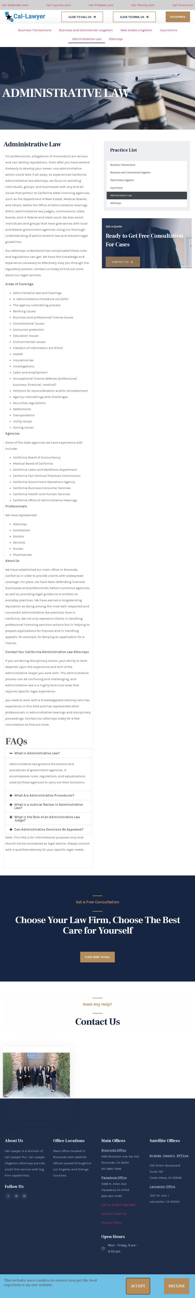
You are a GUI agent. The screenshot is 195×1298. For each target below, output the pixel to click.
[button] (48, 753)
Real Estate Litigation (136, 30)
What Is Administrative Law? (37, 753)
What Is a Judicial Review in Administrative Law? (48, 806)
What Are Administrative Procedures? (44, 795)
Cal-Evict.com (182, 5)
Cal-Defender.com (15, 5)
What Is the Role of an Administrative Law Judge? (47, 818)
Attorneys (116, 39)
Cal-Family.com (143, 5)
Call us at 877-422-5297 (118, 1205)
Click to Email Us (113, 1213)
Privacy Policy (111, 1222)
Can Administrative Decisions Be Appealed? (48, 829)
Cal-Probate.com (101, 5)
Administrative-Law (86, 39)
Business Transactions (34, 30)
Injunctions (168, 30)
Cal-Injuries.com (58, 5)
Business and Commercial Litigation (86, 30)
